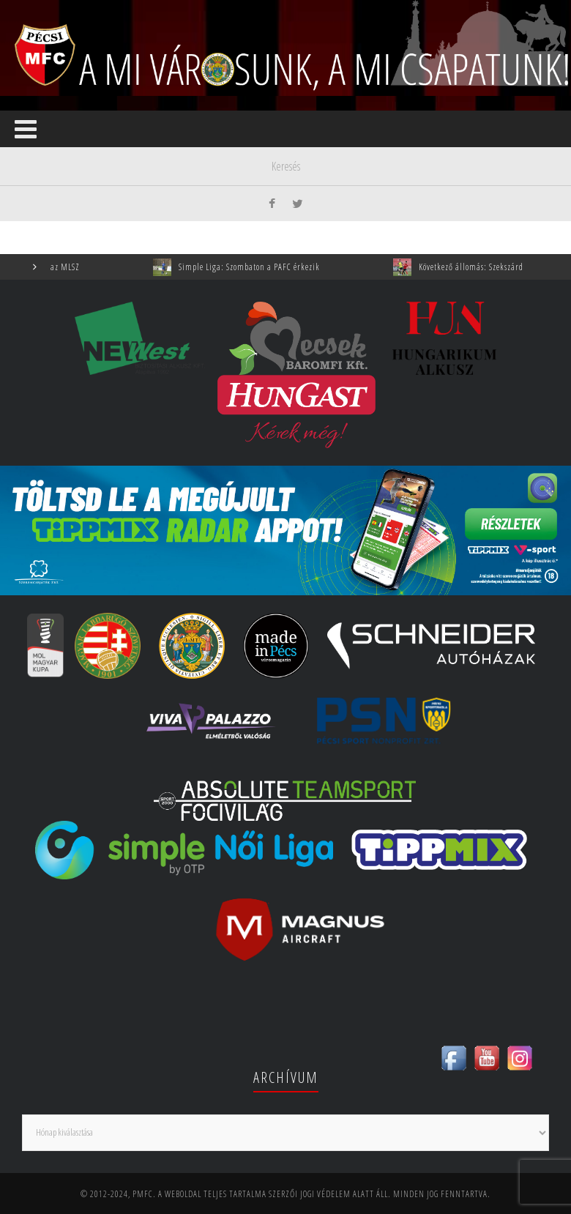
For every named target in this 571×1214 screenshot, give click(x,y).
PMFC (143, 1194)
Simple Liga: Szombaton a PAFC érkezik (256, 267)
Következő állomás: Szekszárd (478, 267)
